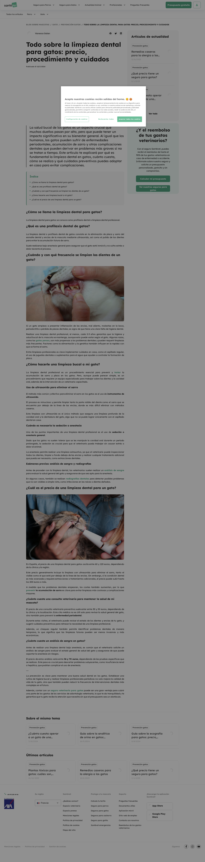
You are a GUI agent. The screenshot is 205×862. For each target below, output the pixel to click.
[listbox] (153, 74)
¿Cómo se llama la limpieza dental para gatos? (53, 182)
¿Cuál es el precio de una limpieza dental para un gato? (56, 199)
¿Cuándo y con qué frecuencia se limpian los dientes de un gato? (60, 191)
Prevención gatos (71, 24)
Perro (31, 14)
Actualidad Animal (95, 5)
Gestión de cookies (57, 846)
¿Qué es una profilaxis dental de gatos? (49, 186)
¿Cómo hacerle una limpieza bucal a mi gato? (52, 195)
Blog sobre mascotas (37, 24)
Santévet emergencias (101, 825)
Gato (44, 14)
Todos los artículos (14, 14)
